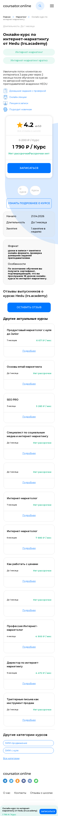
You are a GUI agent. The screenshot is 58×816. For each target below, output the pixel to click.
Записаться (29, 168)
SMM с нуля (11, 750)
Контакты (20, 792)
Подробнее (29, 351)
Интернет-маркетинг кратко (29, 60)
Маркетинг (21, 17)
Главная (7, 17)
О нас (6, 792)
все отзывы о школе (29, 130)
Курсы (35, 190)
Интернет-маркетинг (29, 52)
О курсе (22, 190)
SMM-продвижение (16, 743)
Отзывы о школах (41, 792)
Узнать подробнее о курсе (29, 203)
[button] (40, 6)
